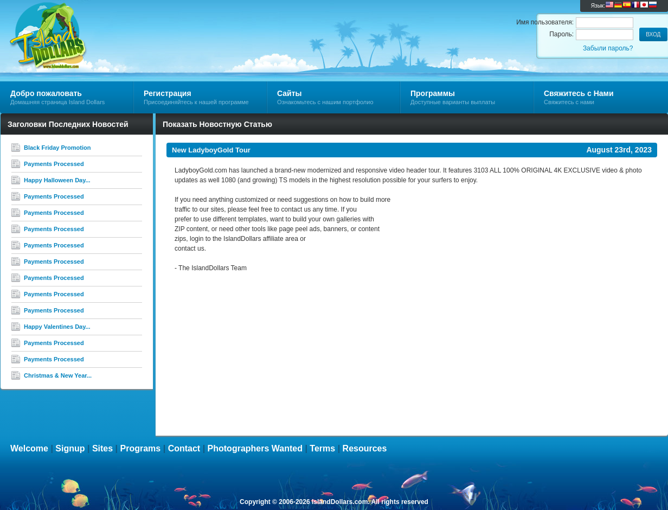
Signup (70, 448)
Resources (365, 448)
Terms (322, 448)
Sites (102, 448)
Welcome (29, 448)
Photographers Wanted (255, 448)
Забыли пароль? (608, 48)
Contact (184, 448)
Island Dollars (129, 25)
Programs (140, 448)
